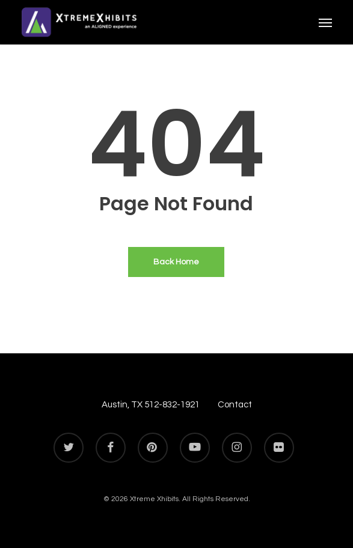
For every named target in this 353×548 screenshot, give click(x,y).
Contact (235, 404)
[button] (325, 22)
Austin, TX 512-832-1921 (151, 404)
